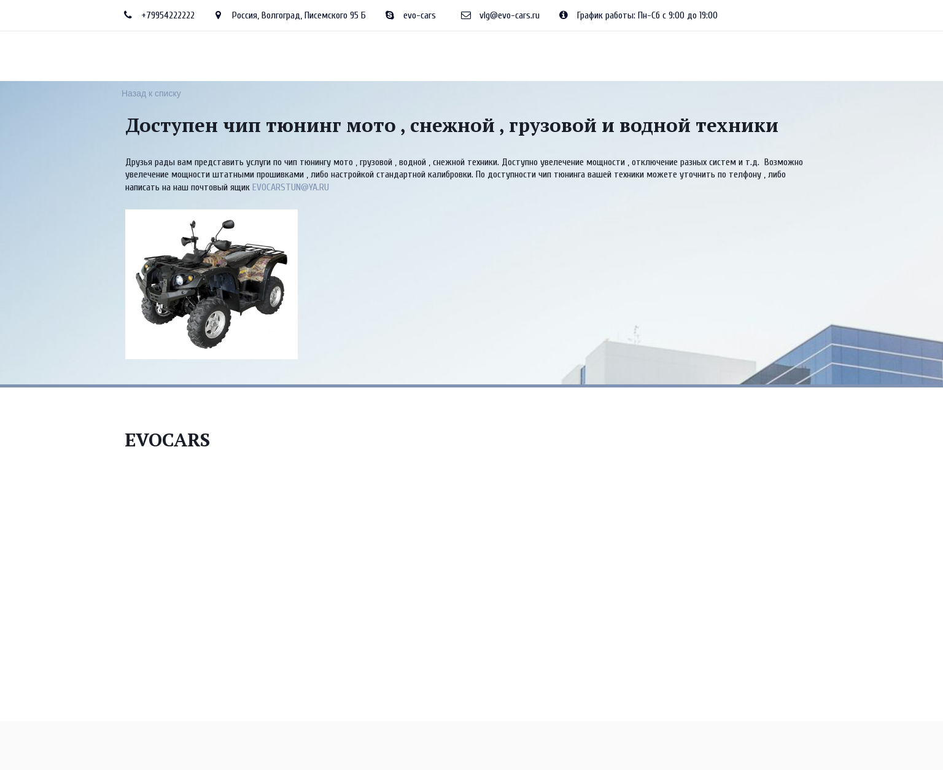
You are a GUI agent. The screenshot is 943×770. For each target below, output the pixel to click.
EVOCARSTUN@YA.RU (290, 187)
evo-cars (419, 15)
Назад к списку (151, 93)
